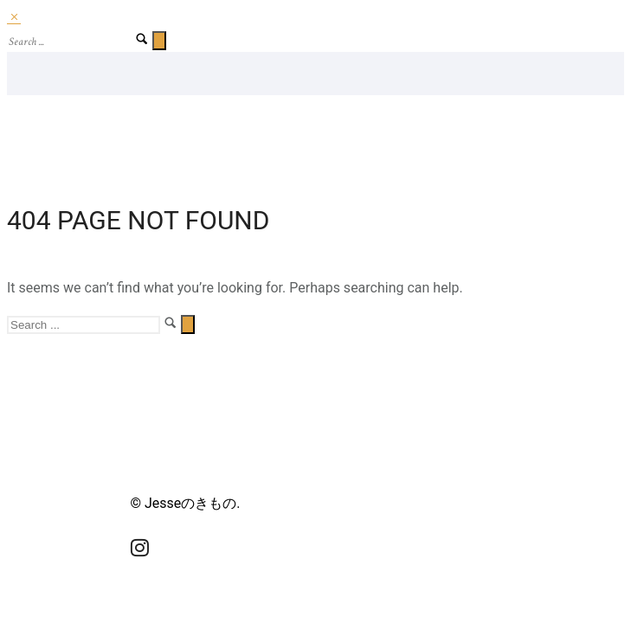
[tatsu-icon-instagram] (140, 547)
